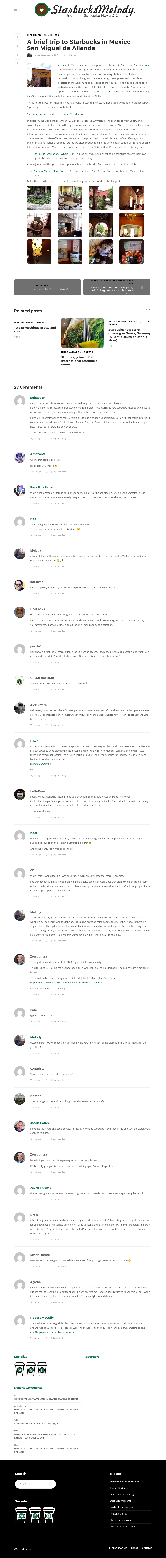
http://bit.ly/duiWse (40, 763)
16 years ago (35, 438)
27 (63, 55)
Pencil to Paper (41, 487)
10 (110, 346)
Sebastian (37, 398)
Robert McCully (42, 1318)
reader (64, 65)
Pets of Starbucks (119, 1487)
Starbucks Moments (120, 1500)
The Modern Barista (120, 1520)
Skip (16, 1445)
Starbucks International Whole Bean (54, 153)
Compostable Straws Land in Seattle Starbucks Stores (46, 1399)
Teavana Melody (118, 1513)
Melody (36, 55)
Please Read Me (118, 1548)
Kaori (34, 833)
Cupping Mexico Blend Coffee (50, 170)
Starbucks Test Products (108, 281)
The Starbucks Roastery (122, 1526)
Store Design (40, 286)
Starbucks (144, 65)
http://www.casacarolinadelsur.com (55, 1332)
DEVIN (16, 1395)
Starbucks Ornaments (121, 1507)
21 (16, 337)
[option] (35, 327)
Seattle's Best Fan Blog (122, 1494)
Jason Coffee (40, 1123)
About (134, 1548)
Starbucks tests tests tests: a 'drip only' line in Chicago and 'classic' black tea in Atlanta (111, 290)
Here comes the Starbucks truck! (49, 289)
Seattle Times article (100, 91)
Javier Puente (40, 1187)
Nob (33, 519)
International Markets (43, 35)
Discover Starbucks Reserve (124, 1481)
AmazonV (37, 454)
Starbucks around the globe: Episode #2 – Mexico (55, 113)
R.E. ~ (34, 741)
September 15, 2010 (49, 55)
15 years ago (35, 1266)
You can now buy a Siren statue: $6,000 (37, 1423)
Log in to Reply (59, 438)
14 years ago (35, 1302)
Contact (147, 1548)
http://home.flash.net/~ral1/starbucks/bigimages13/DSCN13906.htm (66, 982)
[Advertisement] (118, 1385)
